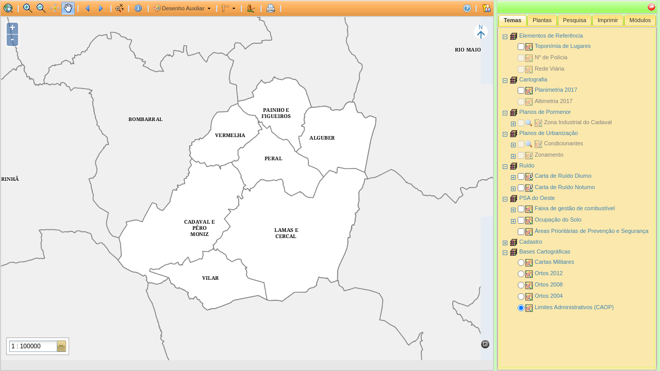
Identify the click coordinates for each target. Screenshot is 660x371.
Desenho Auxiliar (183, 8)
